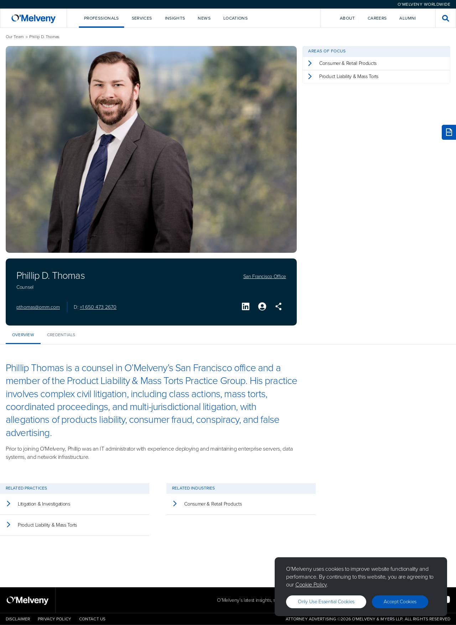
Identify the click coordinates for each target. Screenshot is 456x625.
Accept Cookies (400, 601)
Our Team (15, 37)
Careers (377, 18)
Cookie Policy (311, 584)
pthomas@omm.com (38, 307)
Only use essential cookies (326, 601)
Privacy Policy (54, 619)
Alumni (407, 18)
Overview (23, 335)
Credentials (61, 335)
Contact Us (92, 619)
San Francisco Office (264, 276)
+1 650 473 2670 (98, 307)
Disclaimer (18, 619)
